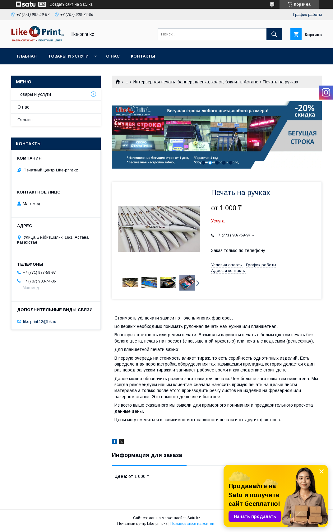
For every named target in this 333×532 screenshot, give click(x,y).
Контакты (143, 56)
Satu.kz (193, 518)
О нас (113, 56)
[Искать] (274, 34)
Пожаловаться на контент (193, 523)
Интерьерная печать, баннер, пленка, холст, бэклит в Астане (195, 81)
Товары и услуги (68, 56)
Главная (27, 56)
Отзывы (25, 119)
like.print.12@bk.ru (39, 321)
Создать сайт (61, 4)
